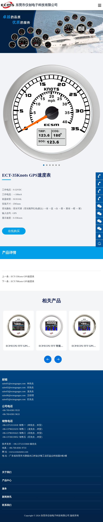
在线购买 (14, 231)
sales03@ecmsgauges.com (14, 391)
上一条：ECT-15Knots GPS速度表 (18, 276)
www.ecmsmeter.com (18, 452)
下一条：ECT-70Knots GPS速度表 (18, 281)
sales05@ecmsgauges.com (14, 399)
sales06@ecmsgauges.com (14, 395)
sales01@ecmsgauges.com (14, 383)
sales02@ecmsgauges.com (14, 387)
